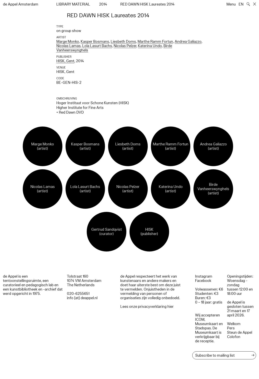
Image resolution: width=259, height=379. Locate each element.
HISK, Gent (65, 61)
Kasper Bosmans (95, 41)
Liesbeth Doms (123, 41)
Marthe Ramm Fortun (155, 41)
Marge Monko (67, 41)
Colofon (233, 336)
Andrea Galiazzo (188, 41)
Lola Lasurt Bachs (97, 45)
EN (241, 4)
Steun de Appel (239, 332)
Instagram (203, 276)
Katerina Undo (150, 45)
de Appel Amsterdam (20, 4)
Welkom (234, 323)
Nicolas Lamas (68, 45)
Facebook (203, 280)
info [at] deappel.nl (82, 298)
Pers (231, 328)
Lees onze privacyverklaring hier (147, 306)
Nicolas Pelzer (125, 45)
